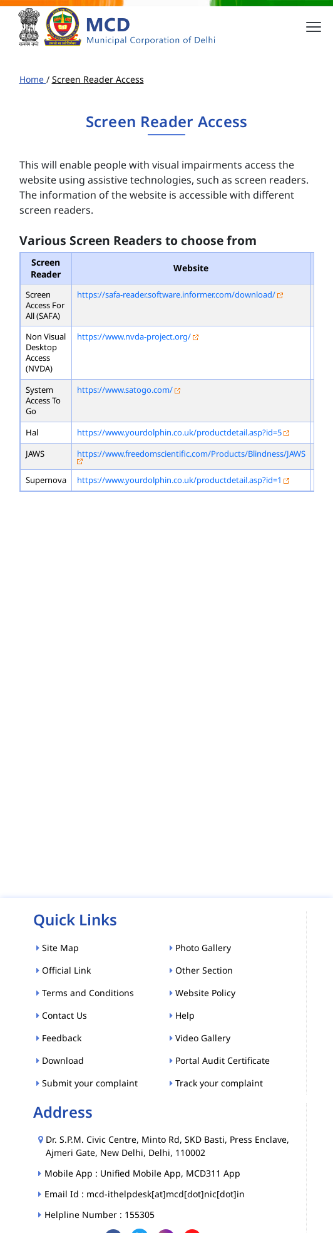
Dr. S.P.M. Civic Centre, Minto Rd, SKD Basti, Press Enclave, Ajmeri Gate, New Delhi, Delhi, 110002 (167, 1145)
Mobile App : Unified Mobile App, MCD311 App (143, 1173)
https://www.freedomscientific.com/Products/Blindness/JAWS (191, 453)
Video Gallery (200, 1038)
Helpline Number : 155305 (100, 1214)
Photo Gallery (200, 948)
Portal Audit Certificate (220, 1060)
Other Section (201, 970)
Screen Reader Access (98, 79)
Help (182, 1015)
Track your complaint (216, 1083)
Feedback (58, 1038)
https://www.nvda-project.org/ (134, 336)
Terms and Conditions (85, 993)
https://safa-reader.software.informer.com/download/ (176, 294)
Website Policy (202, 993)
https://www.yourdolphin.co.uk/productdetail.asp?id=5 (179, 432)
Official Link (63, 970)
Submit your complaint (87, 1083)
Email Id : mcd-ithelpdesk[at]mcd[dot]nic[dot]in (145, 1194)
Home (32, 79)
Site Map (57, 948)
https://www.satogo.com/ (125, 389)
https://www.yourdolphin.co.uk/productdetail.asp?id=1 (179, 480)
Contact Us (61, 1015)
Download (60, 1060)
